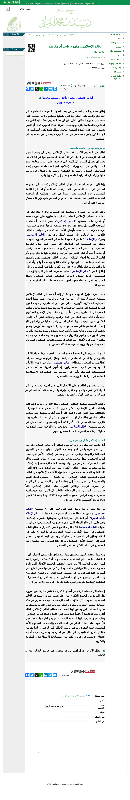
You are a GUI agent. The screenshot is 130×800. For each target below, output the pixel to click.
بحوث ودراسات (115, 51)
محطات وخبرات (115, 59)
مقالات (118, 38)
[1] (39, 97)
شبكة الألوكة (72, 35)
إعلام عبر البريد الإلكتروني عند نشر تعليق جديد (75, 696)
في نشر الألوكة (18, 42)
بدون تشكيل (66, 85)
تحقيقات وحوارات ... (114, 65)
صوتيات (118, 47)
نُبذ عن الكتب (116, 67)
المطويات (117, 71)
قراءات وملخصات (115, 42)
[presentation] (86, 762)
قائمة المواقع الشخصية (115, 77)
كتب (119, 55)
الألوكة (49, 784)
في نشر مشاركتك (18, 38)
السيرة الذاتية (115, 34)
